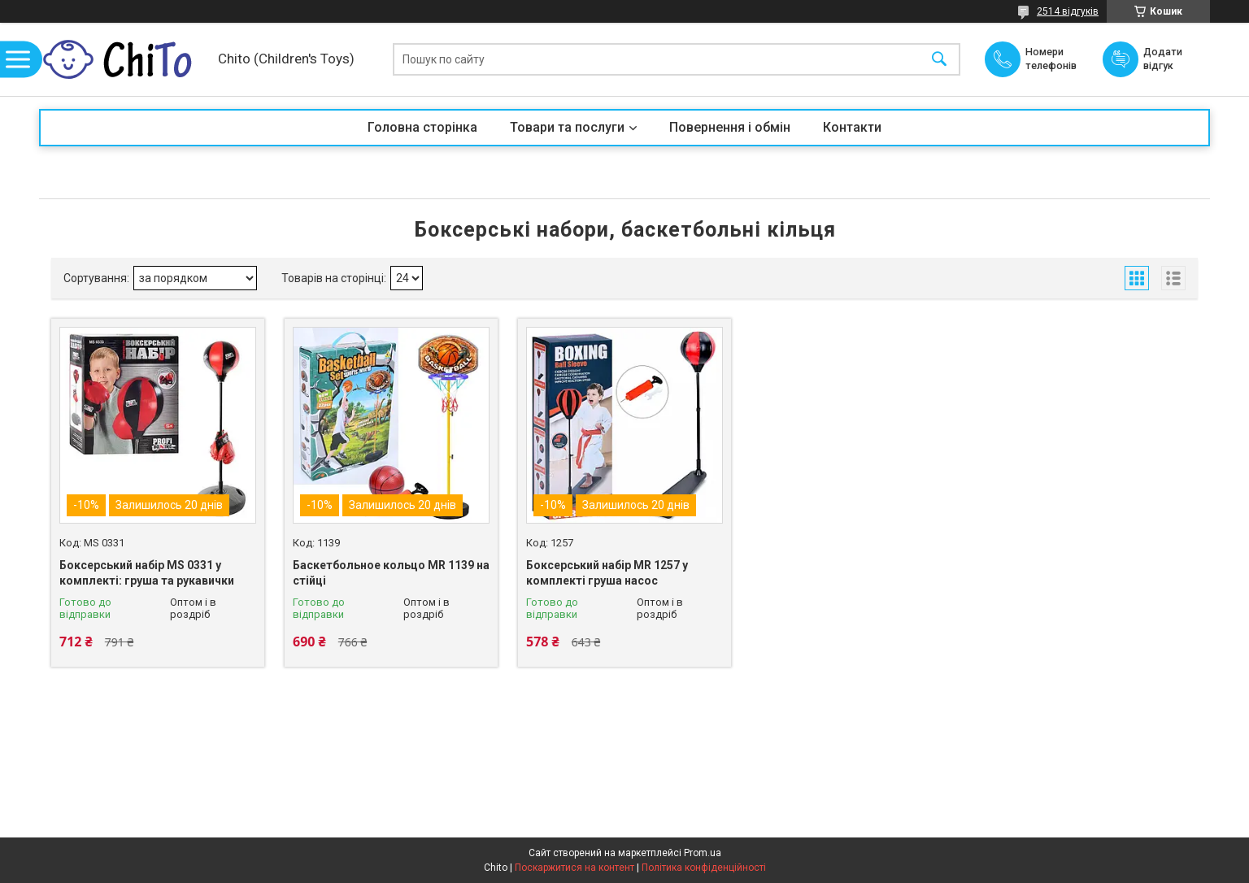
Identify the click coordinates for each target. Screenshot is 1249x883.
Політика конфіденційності (704, 867)
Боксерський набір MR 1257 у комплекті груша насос (607, 573)
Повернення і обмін (729, 127)
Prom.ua (702, 853)
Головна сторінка (422, 127)
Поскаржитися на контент (574, 867)
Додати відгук (1166, 58)
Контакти (852, 127)
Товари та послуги (567, 127)
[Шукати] (939, 60)
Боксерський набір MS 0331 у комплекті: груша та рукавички (146, 573)
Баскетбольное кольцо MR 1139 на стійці (391, 573)
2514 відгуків (1068, 11)
